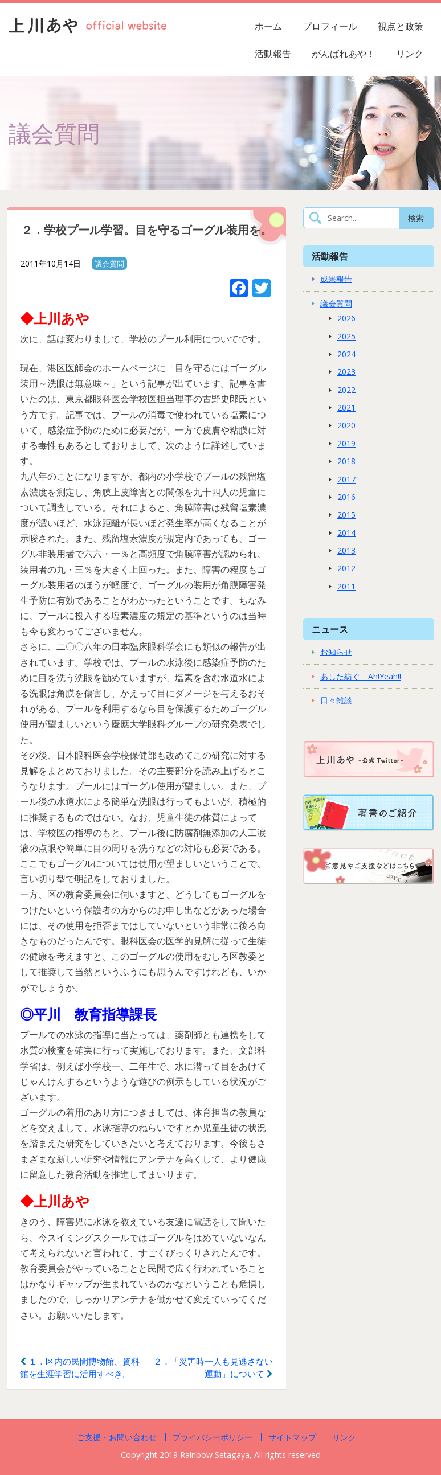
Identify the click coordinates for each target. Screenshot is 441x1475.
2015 (346, 514)
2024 (346, 354)
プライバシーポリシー (212, 1437)
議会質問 (109, 264)
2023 (346, 371)
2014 (346, 532)
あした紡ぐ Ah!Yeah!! (360, 676)
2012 (346, 568)
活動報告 (273, 53)
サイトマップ (292, 1437)
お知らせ (336, 651)
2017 (346, 479)
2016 (346, 496)
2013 (346, 550)
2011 (346, 586)
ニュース (330, 629)
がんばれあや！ (343, 53)
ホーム (268, 26)
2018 (346, 461)
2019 (346, 443)
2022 (346, 389)
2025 (346, 336)
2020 (346, 425)
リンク (409, 53)
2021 (346, 407)
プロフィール (330, 26)
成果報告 (336, 278)
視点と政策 (400, 26)
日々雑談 (336, 700)
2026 (346, 318)
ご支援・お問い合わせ (117, 1437)
